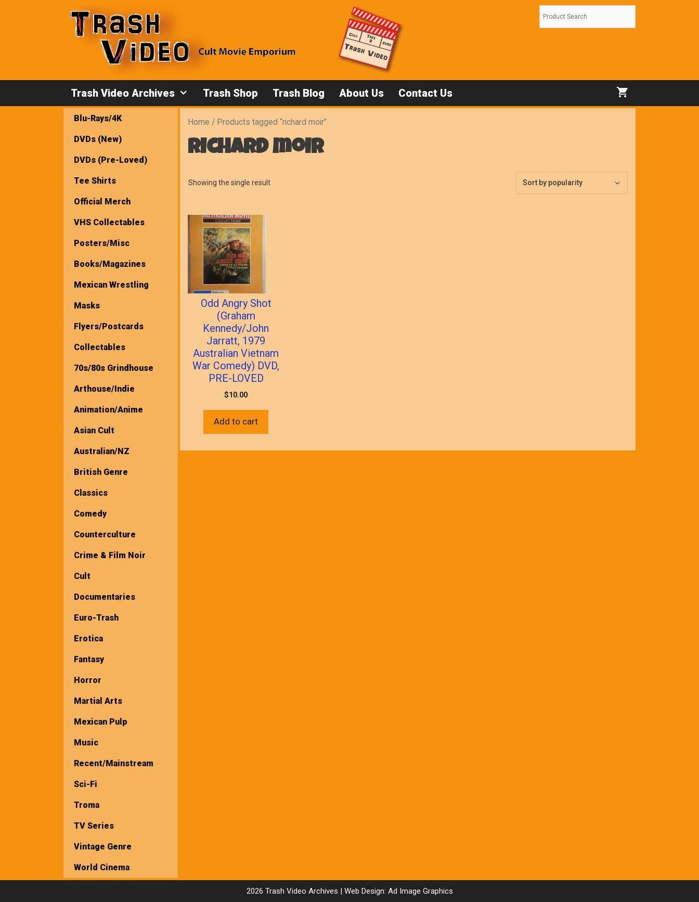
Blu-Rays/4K (98, 118)
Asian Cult (94, 430)
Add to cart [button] (236, 421)
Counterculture (105, 534)
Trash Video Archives (133, 93)
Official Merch (102, 202)
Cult (82, 576)
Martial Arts (98, 701)
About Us (361, 93)
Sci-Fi (85, 784)
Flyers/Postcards (109, 326)
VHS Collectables (109, 222)
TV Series (94, 826)
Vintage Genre (103, 847)
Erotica (88, 638)
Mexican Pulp (100, 722)
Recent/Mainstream (113, 763)
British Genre (101, 472)
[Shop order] (572, 183)
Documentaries (104, 597)
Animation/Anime (108, 410)
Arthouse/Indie (104, 389)
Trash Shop (230, 93)
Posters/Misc (102, 243)
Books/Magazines (110, 264)
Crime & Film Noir (110, 555)
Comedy (90, 514)
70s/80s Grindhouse (113, 368)
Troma (86, 805)
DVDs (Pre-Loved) (110, 160)
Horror (87, 680)
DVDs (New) (98, 139)
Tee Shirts (95, 181)
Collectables (99, 347)
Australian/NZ (102, 451)
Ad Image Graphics (419, 891)
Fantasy (89, 659)
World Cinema (102, 867)
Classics (91, 493)
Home (199, 122)
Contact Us (425, 93)
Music (86, 743)
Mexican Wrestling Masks (111, 295)
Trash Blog (299, 93)
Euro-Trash (96, 618)
